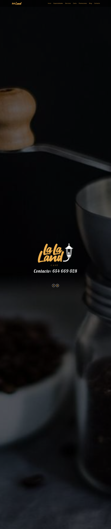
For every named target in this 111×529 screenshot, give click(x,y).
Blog (90, 3)
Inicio (49, 3)
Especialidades (58, 3)
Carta (74, 3)
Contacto (97, 3)
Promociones (83, 3)
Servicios (68, 3)
